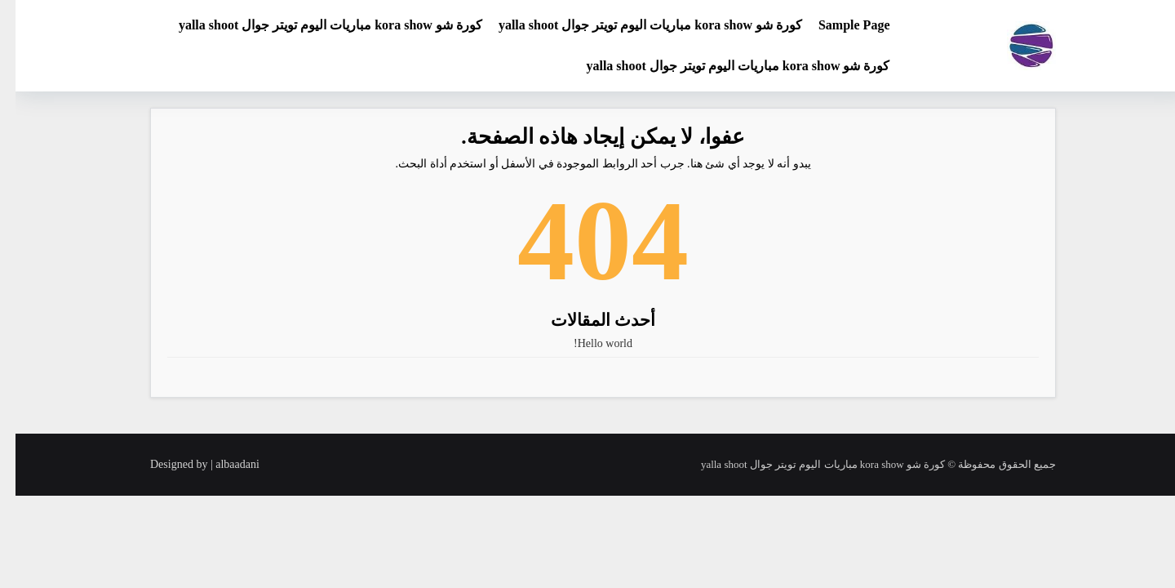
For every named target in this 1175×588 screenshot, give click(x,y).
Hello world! (587, 343)
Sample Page (839, 25)
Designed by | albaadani (189, 464)
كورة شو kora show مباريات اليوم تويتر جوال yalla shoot (635, 25)
